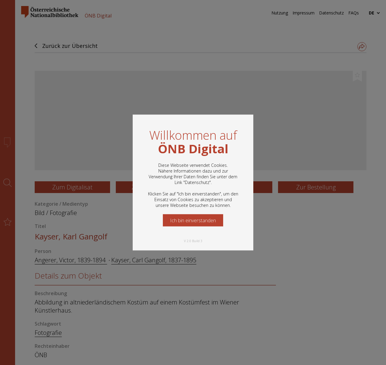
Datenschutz (197, 182)
